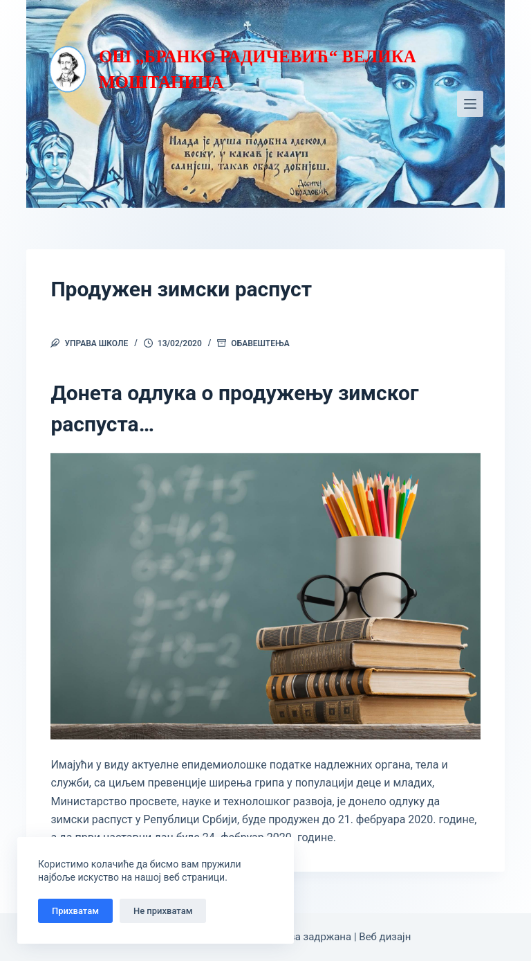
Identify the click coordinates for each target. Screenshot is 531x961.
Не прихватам (163, 911)
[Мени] (470, 104)
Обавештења (260, 343)
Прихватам (75, 911)
